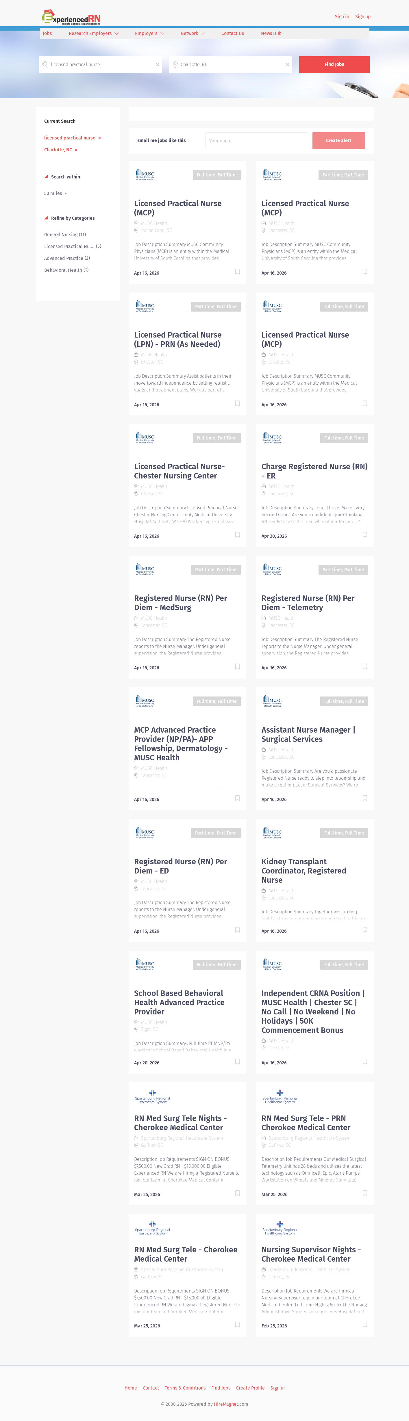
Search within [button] (65, 177)
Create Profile (250, 1388)
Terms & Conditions (185, 1388)
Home (131, 1388)
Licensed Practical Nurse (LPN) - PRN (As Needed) (178, 339)
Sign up (363, 16)
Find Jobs (334, 64)
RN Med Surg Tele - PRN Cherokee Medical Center (306, 1123)
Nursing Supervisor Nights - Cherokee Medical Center (311, 1254)
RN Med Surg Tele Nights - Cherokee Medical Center (180, 1123)
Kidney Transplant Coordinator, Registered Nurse (304, 871)
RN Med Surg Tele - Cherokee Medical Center (186, 1254)
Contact (151, 1388)
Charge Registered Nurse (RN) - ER (315, 471)
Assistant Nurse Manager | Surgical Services (309, 734)
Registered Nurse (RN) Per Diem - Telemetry (308, 603)
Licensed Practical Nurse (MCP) (178, 208)
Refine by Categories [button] (72, 218)
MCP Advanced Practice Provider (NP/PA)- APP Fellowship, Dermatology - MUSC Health (181, 743)
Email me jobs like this (161, 140)
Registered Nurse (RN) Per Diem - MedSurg (180, 603)
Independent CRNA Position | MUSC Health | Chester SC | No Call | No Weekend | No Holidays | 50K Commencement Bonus (313, 1012)
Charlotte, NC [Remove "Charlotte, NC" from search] (58, 149)
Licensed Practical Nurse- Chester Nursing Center (179, 471)
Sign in (342, 16)
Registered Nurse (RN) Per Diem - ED (180, 866)
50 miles (53, 193)
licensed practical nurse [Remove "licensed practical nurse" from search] (69, 137)
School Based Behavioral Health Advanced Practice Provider (179, 1002)
